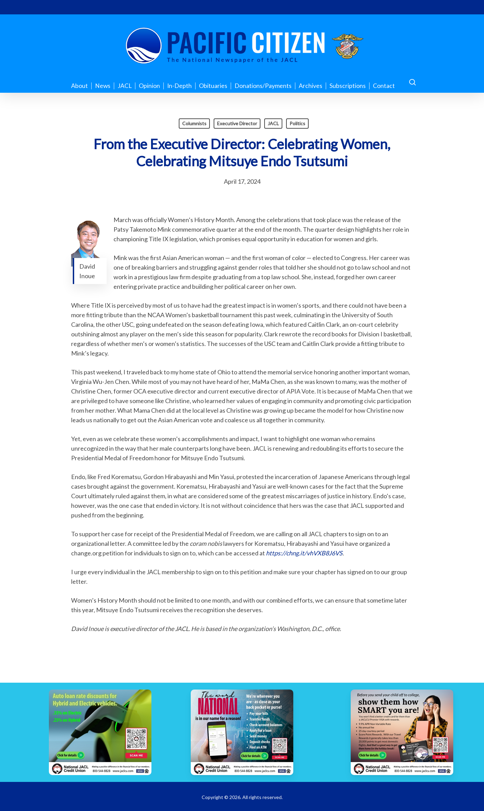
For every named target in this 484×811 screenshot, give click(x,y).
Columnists (194, 123)
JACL (273, 123)
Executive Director (237, 123)
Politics (297, 123)
